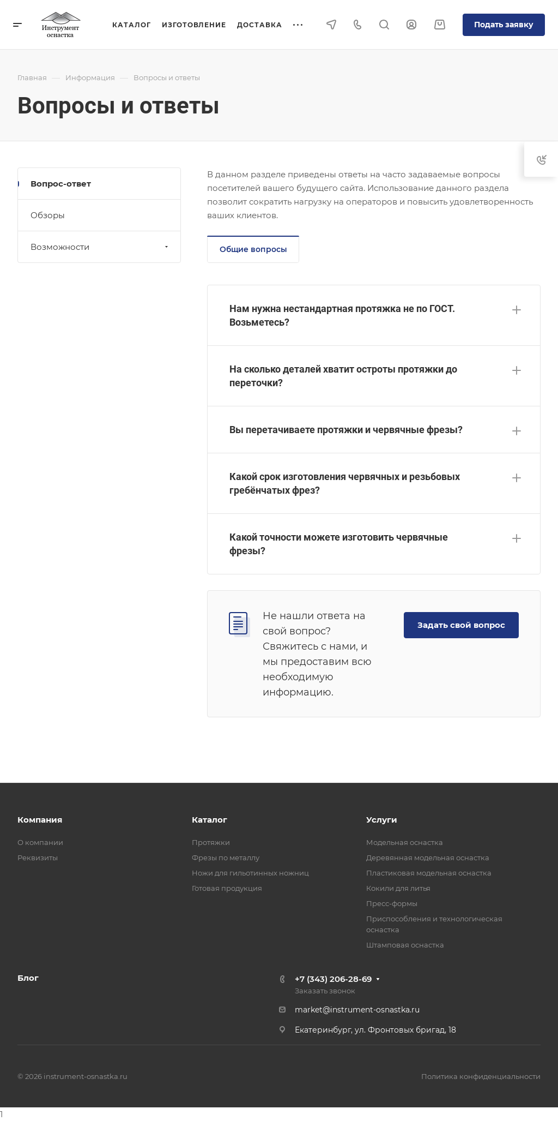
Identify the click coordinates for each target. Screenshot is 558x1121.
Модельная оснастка (404, 842)
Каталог (209, 819)
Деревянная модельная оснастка (427, 857)
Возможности (101, 247)
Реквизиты (37, 857)
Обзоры (48, 215)
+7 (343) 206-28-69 (333, 979)
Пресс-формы (391, 903)
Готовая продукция (227, 888)
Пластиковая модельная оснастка (429, 872)
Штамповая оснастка (405, 944)
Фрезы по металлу (225, 857)
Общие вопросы (253, 249)
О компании (40, 842)
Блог (28, 978)
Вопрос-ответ (61, 183)
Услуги (381, 819)
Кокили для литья (398, 888)
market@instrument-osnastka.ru (357, 1010)
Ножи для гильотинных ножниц (250, 872)
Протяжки (211, 842)
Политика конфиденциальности (481, 1076)
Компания (39, 819)
